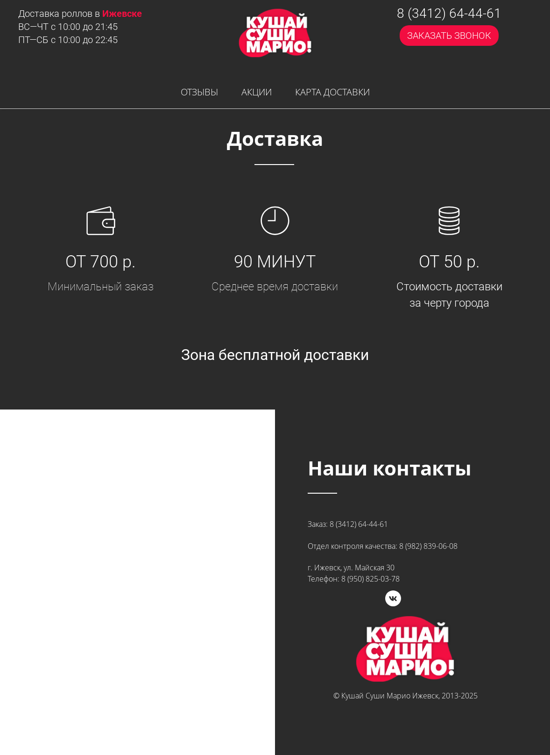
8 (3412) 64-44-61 (449, 13)
